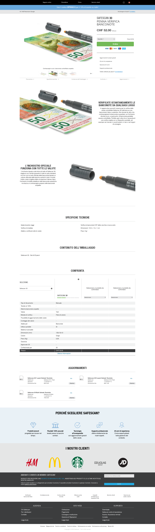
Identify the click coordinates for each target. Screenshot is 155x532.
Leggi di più (24, 520)
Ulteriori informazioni (63, 353)
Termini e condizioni (60, 526)
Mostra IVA (111, 526)
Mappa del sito (50, 526)
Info (71, 378)
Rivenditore (64, 2)
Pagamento (65, 512)
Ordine (115, 44)
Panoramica (29, 79)
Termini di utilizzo (72, 526)
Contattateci (118, 71)
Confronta (103, 79)
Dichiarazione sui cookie (84, 526)
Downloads (106, 510)
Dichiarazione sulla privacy (99, 526)
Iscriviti (119, 484)
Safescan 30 (23, 288)
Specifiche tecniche (52, 79)
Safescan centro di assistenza (112, 512)
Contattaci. (132, 11)
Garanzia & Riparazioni (69, 517)
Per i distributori (26, 512)
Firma (79, 2)
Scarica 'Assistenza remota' (111, 514)
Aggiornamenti (124, 79)
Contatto (24, 514)
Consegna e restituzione (69, 514)
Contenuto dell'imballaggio (79, 79)
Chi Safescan (25, 510)
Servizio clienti (96, 2)
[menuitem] (27, 2)
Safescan (62, 296)
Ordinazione (65, 510)
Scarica (72, 383)
